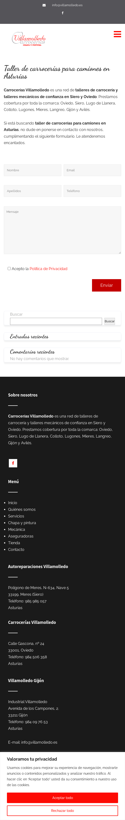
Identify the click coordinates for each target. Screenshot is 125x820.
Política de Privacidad (48, 268)
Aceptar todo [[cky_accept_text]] (62, 798)
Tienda (14, 543)
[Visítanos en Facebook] (63, 13)
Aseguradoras (20, 536)
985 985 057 (36, 601)
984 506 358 (36, 657)
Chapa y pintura (22, 523)
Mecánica (16, 529)
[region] (62, 786)
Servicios (16, 516)
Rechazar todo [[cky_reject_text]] (62, 811)
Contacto (16, 549)
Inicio (12, 503)
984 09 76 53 (36, 722)
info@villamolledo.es (67, 5)
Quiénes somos (22, 509)
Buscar (16, 314)
